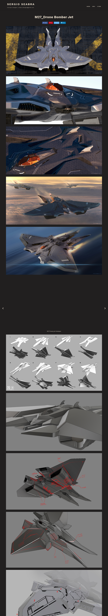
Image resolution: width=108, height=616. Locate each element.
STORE (99, 6)
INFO (93, 6)
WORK (88, 6)
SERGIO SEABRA (21, 4)
